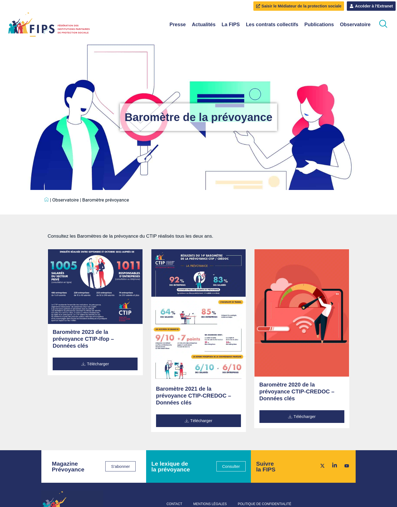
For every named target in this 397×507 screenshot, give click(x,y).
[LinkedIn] (333, 465)
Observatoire (355, 24)
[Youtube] (345, 465)
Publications (319, 24)
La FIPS (231, 24)
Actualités (204, 24)
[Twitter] (320, 465)
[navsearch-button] (383, 24)
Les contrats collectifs (272, 24)
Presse (178, 24)
